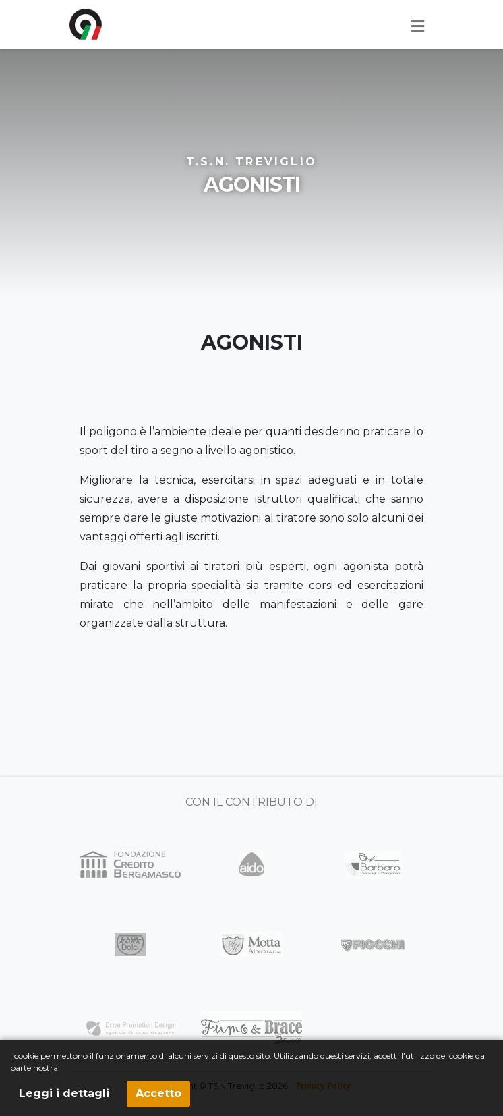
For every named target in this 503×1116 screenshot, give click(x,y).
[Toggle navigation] (418, 26)
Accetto (158, 1093)
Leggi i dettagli (64, 1093)
